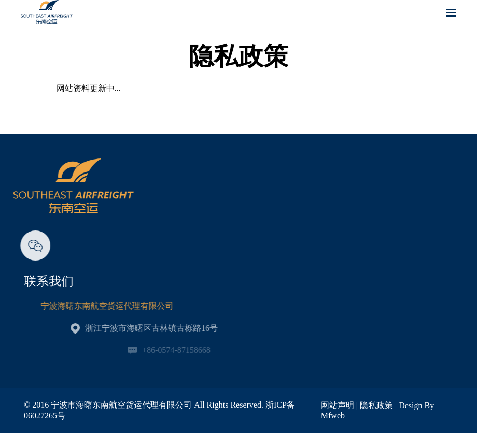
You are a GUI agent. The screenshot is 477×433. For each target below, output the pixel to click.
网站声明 (337, 405)
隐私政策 (376, 405)
